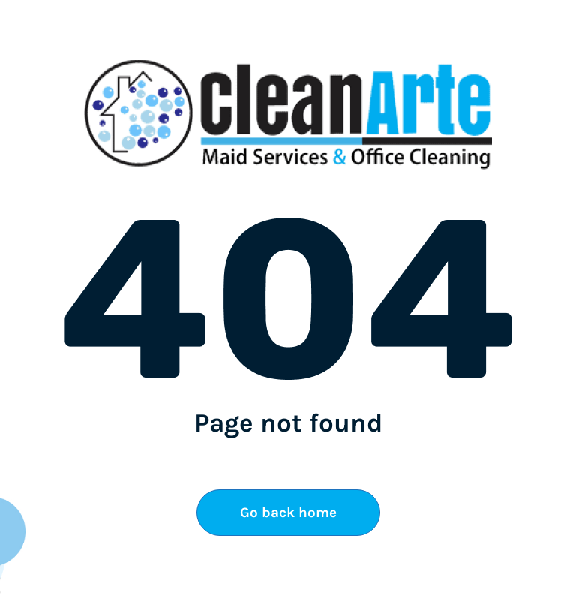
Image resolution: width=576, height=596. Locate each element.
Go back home (288, 512)
